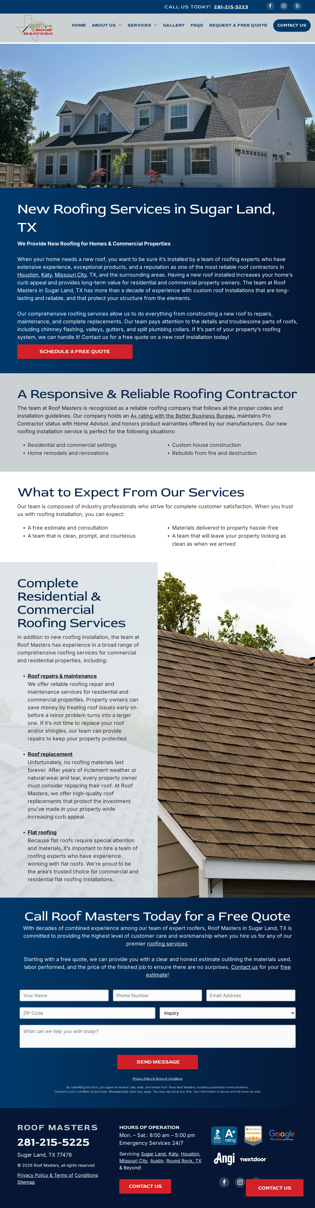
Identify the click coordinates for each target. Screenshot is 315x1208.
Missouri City (70, 275)
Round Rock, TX (183, 1161)
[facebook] (270, 7)
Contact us (244, 967)
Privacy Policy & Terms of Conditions (157, 1078)
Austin (156, 1161)
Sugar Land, (154, 1154)
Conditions (86, 1175)
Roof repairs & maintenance (62, 676)
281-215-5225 (231, 7)
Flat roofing (42, 832)
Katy (46, 275)
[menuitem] (76, 25)
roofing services (167, 944)
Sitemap (26, 1182)
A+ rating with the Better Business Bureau (182, 416)
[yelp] (297, 7)
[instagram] (284, 7)
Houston (27, 275)
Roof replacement (50, 754)
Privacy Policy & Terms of (45, 1175)
